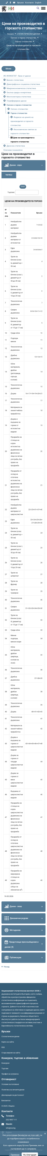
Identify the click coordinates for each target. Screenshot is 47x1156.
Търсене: (11, 192)
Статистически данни (10, 1036)
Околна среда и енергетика (19, 92)
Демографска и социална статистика (23, 84)
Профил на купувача (10, 1074)
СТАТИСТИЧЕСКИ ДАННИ (28, 34)
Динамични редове (24, 918)
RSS (3, 1047)
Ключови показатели (13, 150)
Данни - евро (24, 165)
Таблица (8, 175)
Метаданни (24, 930)
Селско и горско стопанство (23, 38)
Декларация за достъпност (13, 1095)
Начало (10, 34)
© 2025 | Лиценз (8, 1106)
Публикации (24, 958)
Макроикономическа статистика (21, 88)
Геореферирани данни (16, 101)
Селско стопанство (19, 109)
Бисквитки (6, 1101)
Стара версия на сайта (11, 1053)
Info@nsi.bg (10, 1128)
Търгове (5, 1068)
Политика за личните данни (13, 1090)
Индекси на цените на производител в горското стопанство (22, 121)
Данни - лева (24, 906)
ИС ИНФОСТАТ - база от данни (17, 76)
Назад (5, 967)
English (38, 3)
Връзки (20, 3)
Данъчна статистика (16, 146)
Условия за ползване (10, 1084)
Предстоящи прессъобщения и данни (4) (24, 943)
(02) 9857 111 (11, 1120)
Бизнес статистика (15, 80)
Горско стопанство (23, 41)
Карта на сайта (8, 1042)
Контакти (29, 3)
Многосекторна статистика (19, 97)
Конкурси (5, 1063)
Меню (8, 68)
